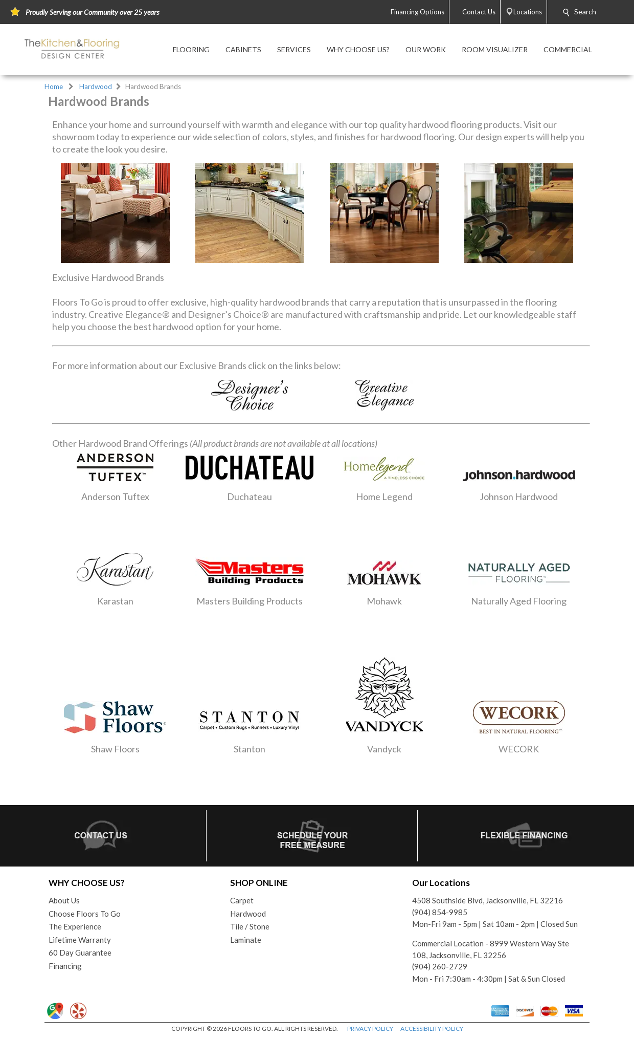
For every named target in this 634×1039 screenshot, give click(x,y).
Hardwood (95, 86)
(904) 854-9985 (439, 912)
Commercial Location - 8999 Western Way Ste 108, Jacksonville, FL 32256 (490, 949)
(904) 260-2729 (439, 966)
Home (53, 86)
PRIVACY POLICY (370, 1028)
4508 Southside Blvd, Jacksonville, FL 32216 (487, 900)
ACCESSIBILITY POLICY (431, 1028)
